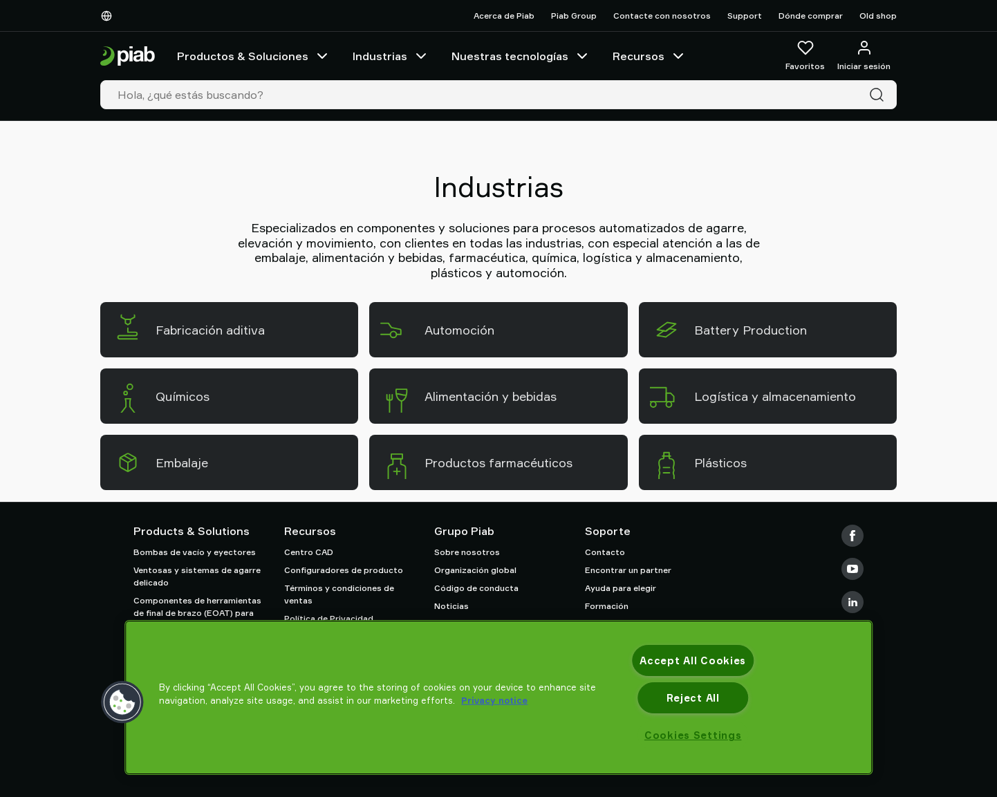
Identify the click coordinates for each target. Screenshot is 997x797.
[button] (122, 702)
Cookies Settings (693, 735)
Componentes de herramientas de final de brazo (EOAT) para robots (197, 612)
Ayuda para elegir (620, 588)
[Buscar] (879, 95)
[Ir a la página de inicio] (127, 56)
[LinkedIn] (852, 602)
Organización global (475, 570)
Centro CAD (308, 552)
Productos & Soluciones (253, 56)
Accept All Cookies (693, 660)
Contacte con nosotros (662, 15)
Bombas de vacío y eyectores (194, 552)
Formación (606, 606)
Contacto (605, 552)
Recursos (650, 56)
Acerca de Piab (504, 15)
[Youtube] (852, 569)
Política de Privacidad (328, 618)
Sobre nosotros (467, 552)
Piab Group (574, 15)
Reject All (693, 698)
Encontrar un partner (628, 570)
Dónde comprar (811, 15)
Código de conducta (476, 588)
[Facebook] (852, 536)
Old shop (878, 15)
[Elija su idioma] (109, 16)
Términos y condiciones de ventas (339, 594)
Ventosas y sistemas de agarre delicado (197, 576)
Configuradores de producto (343, 570)
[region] (498, 697)
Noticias (451, 606)
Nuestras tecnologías (520, 56)
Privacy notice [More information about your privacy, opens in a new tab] (494, 700)
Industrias (391, 56)
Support (744, 15)
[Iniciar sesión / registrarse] (864, 56)
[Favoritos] (805, 56)
